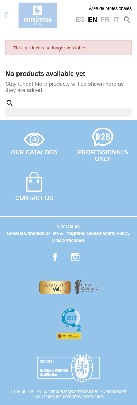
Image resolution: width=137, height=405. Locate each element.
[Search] (68, 112)
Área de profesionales (110, 8)
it (116, 19)
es (80, 19)
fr (105, 19)
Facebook (55, 257)
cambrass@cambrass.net (74, 391)
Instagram (75, 257)
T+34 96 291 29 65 (29, 391)
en (92, 19)
